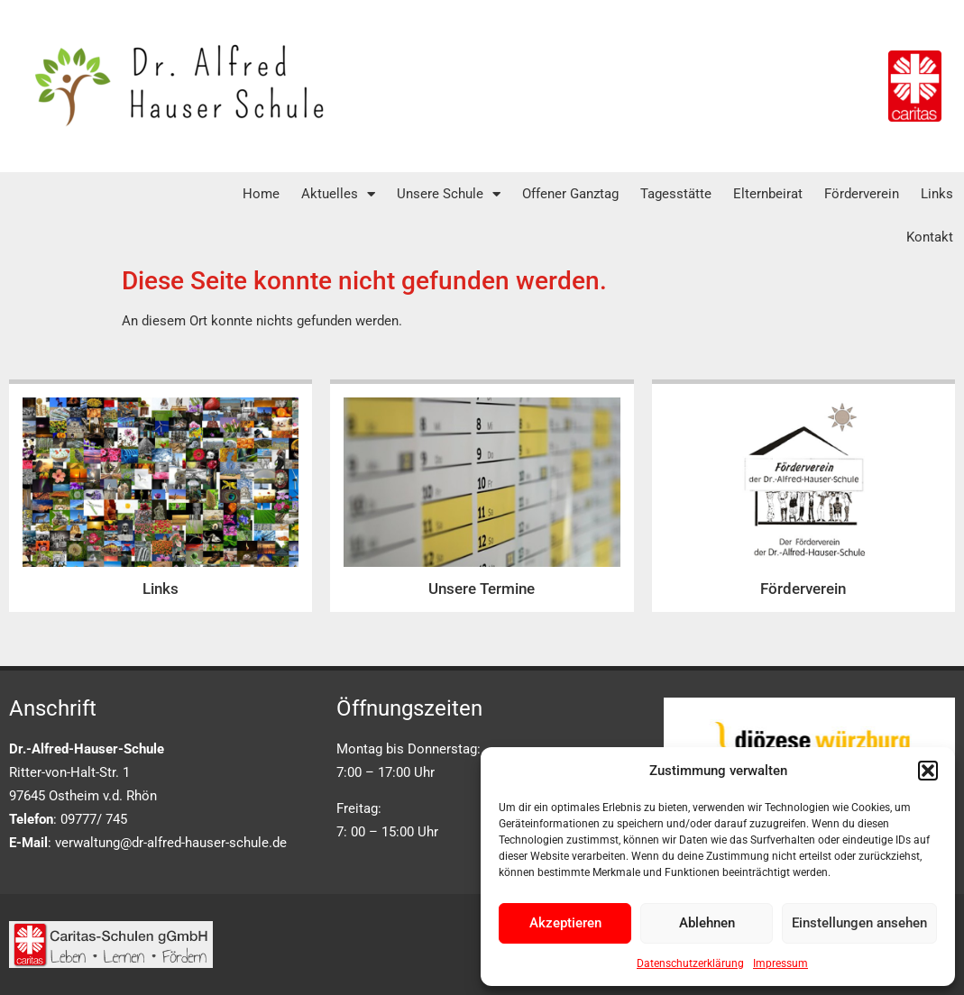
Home (261, 194)
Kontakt (929, 237)
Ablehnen (707, 923)
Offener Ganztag (570, 194)
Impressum (780, 963)
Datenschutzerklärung (690, 963)
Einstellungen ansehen (859, 923)
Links (937, 194)
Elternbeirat (768, 194)
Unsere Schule (448, 194)
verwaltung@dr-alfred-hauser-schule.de (171, 843)
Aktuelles (338, 194)
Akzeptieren (565, 923)
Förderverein (861, 194)
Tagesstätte (676, 194)
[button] (928, 771)
